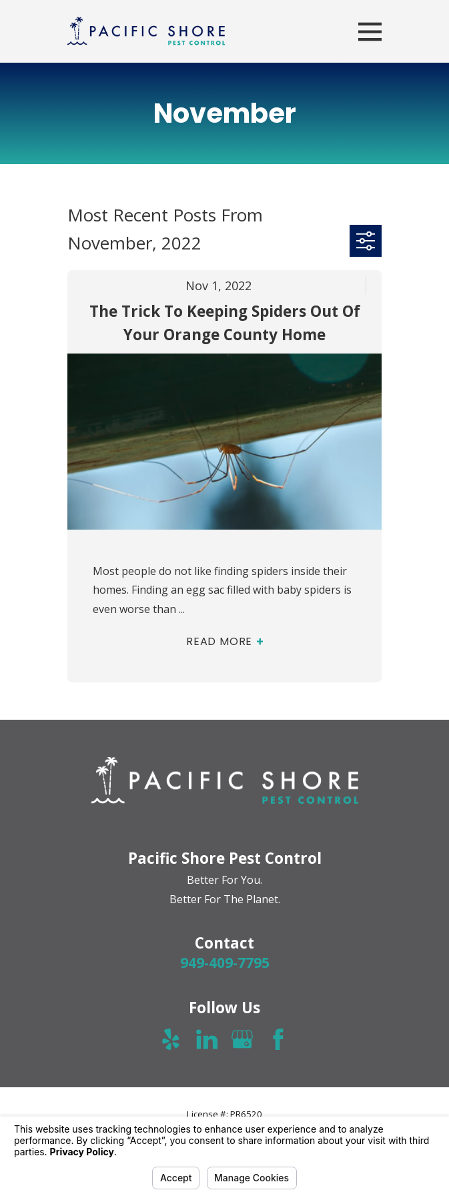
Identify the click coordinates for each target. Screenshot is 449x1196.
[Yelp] (170, 1039)
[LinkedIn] (206, 1039)
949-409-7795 (225, 962)
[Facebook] (278, 1039)
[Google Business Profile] (242, 1039)
